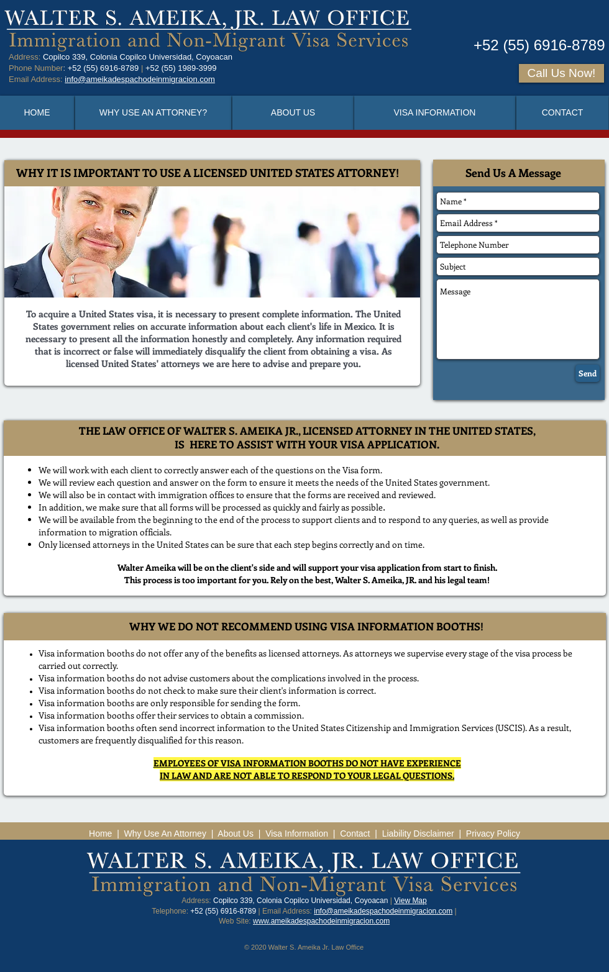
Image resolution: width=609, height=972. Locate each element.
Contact (355, 833)
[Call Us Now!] (561, 73)
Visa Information (298, 833)
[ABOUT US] (293, 113)
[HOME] (37, 113)
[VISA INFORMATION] (434, 113)
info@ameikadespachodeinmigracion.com (383, 911)
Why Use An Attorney (165, 833)
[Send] (587, 373)
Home (100, 833)
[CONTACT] (562, 113)
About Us (236, 833)
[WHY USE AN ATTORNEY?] (153, 113)
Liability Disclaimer (418, 833)
